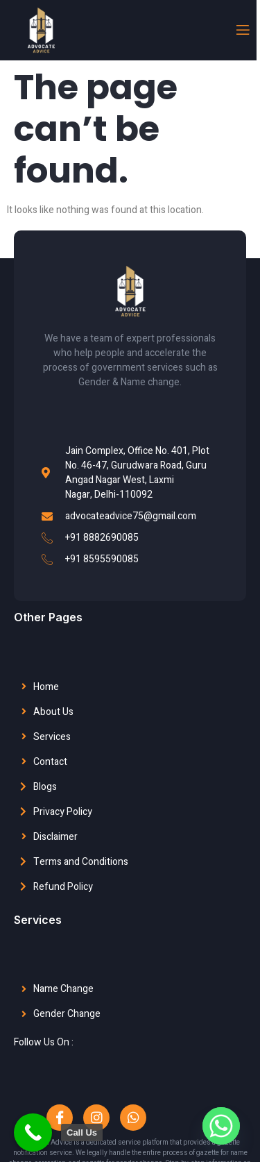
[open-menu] (242, 30)
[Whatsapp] (221, 1126)
